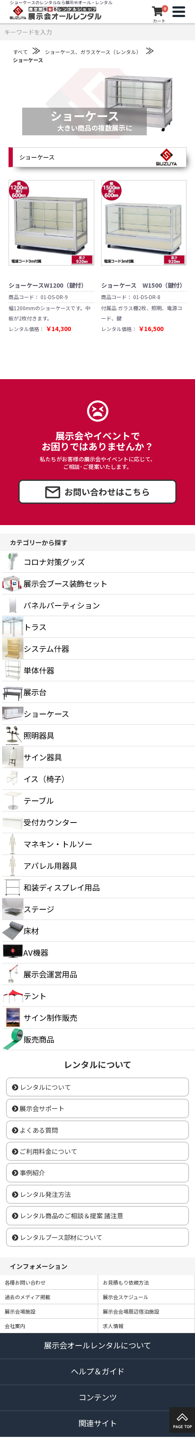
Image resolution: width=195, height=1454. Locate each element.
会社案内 (15, 1325)
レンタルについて (41, 1087)
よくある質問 (35, 1129)
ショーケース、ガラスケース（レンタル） (93, 51)
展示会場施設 (20, 1311)
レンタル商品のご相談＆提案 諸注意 (67, 1215)
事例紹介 (28, 1172)
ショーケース (28, 59)
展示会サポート (38, 1108)
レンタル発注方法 (41, 1194)
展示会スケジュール (125, 1296)
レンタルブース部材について (57, 1237)
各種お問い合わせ (25, 1282)
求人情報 (113, 1325)
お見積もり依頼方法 (126, 1282)
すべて (20, 51)
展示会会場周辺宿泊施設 (131, 1311)
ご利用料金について (44, 1151)
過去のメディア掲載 (27, 1296)
